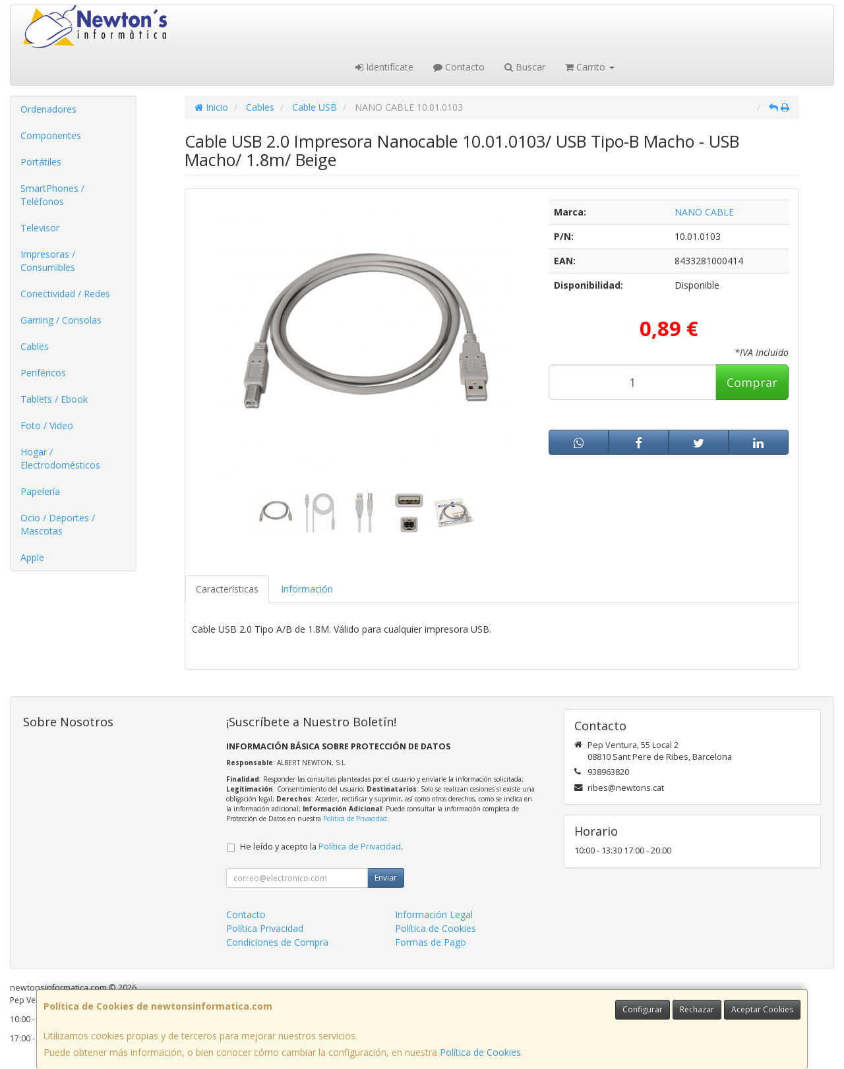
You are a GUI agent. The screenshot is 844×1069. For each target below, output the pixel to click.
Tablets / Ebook (54, 399)
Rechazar (697, 1009)
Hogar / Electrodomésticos (60, 458)
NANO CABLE (704, 212)
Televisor (39, 227)
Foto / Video (46, 425)
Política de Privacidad (355, 818)
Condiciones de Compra (277, 942)
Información (307, 589)
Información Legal (434, 914)
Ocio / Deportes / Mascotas (57, 524)
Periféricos (43, 372)
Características (227, 589)
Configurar (642, 1009)
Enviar (386, 877)
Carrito (590, 67)
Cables (34, 346)
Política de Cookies (480, 1052)
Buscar (524, 67)
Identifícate (384, 67)
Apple (32, 557)
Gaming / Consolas (61, 320)
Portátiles (40, 162)
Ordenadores (48, 109)
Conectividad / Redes (65, 293)
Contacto (459, 67)
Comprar (752, 382)
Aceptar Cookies (762, 1009)
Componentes (50, 135)
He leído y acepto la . (321, 846)
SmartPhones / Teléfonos (52, 195)
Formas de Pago (430, 942)
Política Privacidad (264, 928)
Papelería (40, 491)
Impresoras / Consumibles (47, 261)
